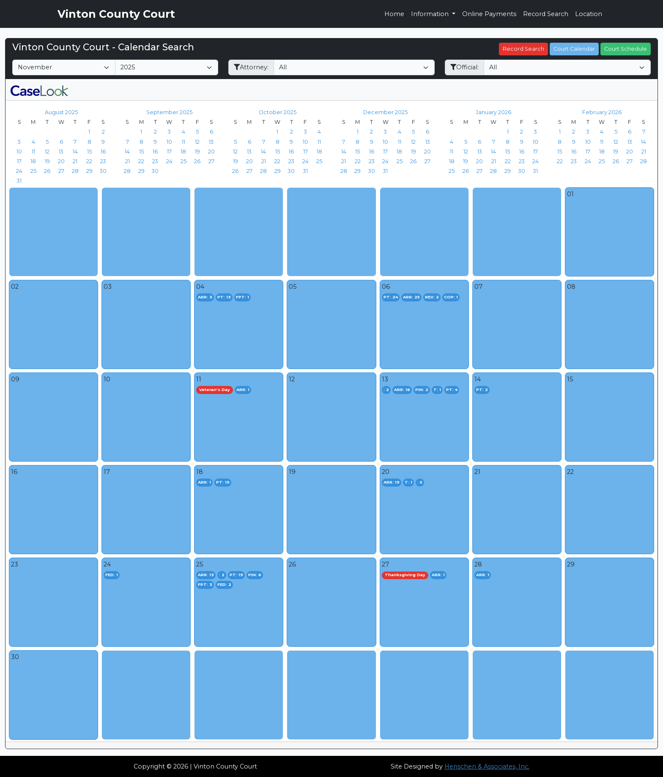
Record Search (545, 14)
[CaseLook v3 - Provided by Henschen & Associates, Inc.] (39, 89)
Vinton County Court (116, 14)
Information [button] (430, 14)
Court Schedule (625, 49)
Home (394, 14)
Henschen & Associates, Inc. (486, 766)
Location (588, 14)
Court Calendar (574, 49)
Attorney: (251, 67)
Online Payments (489, 14)
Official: (464, 67)
